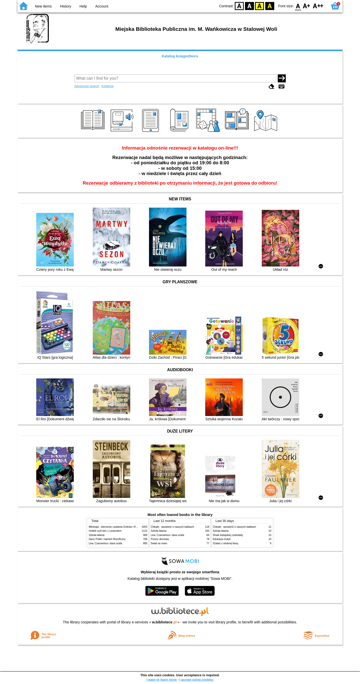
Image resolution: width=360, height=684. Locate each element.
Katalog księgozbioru (180, 56)
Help (83, 6)
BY (269, 6)
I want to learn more (161, 679)
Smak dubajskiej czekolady (228, 535)
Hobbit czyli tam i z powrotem (105, 530)
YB (259, 6)
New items (43, 6)
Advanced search (86, 86)
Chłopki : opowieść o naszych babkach (172, 526)
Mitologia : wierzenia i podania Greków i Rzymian (116, 526)
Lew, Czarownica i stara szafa (105, 543)
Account (101, 6)
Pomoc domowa (160, 539)
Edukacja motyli (221, 539)
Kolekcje (108, 86)
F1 (306, 6)
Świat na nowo (159, 543)
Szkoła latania (96, 535)
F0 (298, 6)
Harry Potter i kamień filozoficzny (107, 539)
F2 (318, 6)
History (65, 6)
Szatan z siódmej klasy (225, 543)
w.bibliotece (164, 622)
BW (249, 6)
